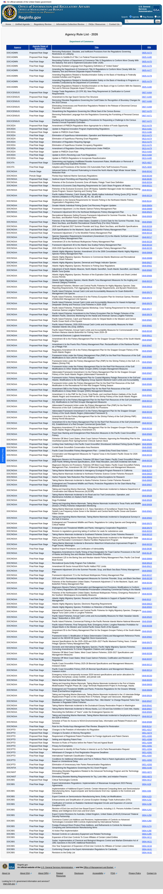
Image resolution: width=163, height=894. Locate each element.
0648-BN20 (147, 617)
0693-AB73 (147, 777)
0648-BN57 (147, 709)
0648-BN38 (147, 496)
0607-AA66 (147, 101)
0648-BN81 (147, 320)
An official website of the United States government (27, 2)
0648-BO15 (147, 534)
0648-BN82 (147, 326)
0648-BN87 (147, 373)
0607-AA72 (147, 121)
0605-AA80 (147, 87)
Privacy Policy (135, 873)
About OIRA (43, 873)
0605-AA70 (147, 61)
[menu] (22, 24)
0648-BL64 (147, 201)
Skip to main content (83, 1)
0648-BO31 (147, 417)
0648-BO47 (147, 588)
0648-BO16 (147, 233)
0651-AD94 (147, 749)
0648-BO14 (147, 670)
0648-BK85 (147, 179)
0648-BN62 (147, 637)
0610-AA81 (147, 129)
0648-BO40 (147, 583)
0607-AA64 (147, 92)
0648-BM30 (147, 684)
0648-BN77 (147, 309)
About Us (6, 873)
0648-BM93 (147, 480)
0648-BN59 (147, 216)
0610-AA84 (147, 155)
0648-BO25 (147, 406)
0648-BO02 (147, 451)
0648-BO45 (147, 331)
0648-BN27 (147, 262)
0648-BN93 (147, 712)
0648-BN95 (147, 447)
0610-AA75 (147, 142)
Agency (17, 47)
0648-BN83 (147, 362)
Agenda (135, 17)
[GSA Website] (156, 11)
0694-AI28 (146, 784)
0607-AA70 (147, 111)
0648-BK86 (147, 549)
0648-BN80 (147, 356)
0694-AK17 (147, 780)
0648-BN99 (147, 621)
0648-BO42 (147, 171)
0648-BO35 (147, 248)
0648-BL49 (147, 553)
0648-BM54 (147, 205)
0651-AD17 (147, 730)
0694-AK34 (147, 846)
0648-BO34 (147, 245)
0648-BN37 (147, 701)
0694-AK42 (147, 852)
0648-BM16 (147, 287)
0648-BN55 (147, 571)
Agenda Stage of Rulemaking (40, 47)
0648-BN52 (147, 266)
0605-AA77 (147, 70)
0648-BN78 (147, 314)
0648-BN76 (147, 303)
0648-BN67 (147, 345)
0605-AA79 (147, 81)
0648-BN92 (147, 395)
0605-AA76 (147, 66)
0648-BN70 (147, 523)
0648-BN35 (147, 490)
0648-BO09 (147, 226)
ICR (159, 17)
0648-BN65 (147, 222)
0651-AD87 (147, 756)
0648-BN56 (147, 444)
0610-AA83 (147, 152)
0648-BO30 (147, 676)
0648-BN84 (147, 368)
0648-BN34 (147, 696)
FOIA (113, 873)
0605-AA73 (147, 53)
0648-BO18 (147, 539)
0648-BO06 (147, 653)
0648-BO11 (147, 230)
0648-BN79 (147, 528)
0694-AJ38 (146, 804)
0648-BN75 (147, 642)
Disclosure (78, 873)
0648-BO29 (147, 455)
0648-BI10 (146, 599)
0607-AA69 (147, 107)
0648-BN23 (147, 212)
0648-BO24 (147, 195)
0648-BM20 (147, 474)
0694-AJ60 (146, 821)
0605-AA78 (147, 76)
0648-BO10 (147, 401)
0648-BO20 (147, 544)
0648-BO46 (147, 466)
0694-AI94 (146, 791)
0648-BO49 (147, 176)
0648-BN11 (147, 335)
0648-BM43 (147, 477)
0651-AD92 (147, 760)
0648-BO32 (147, 423)
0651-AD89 (147, 743)
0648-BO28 (147, 412)
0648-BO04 (147, 182)
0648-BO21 (147, 186)
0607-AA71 (147, 116)
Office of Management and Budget (98, 867)
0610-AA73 (147, 135)
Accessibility (98, 873)
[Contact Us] (114, 26)
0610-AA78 (147, 126)
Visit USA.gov (9, 884)
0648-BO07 (147, 659)
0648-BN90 (147, 384)
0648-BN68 (147, 276)
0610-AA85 (147, 158)
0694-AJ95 (146, 834)
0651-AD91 (147, 746)
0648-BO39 (147, 578)
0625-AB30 (147, 167)
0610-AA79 (147, 148)
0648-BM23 (147, 604)
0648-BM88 (147, 258)
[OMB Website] (8, 19)
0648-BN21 (147, 566)
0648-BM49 (147, 690)
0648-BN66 (147, 340)
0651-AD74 (147, 733)
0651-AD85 (147, 736)
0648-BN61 (147, 511)
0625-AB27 (147, 163)
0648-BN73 (147, 292)
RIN (149, 47)
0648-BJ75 (146, 470)
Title (97, 47)
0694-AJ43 (146, 810)
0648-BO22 (147, 190)
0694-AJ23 (146, 796)
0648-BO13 (147, 665)
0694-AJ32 (146, 800)
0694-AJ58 (146, 815)
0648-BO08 (147, 626)
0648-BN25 (147, 440)
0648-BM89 (147, 209)
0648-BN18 (147, 563)
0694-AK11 (147, 837)
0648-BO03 (147, 531)
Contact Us (151, 873)
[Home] (7, 26)
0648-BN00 (147, 434)
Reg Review (148, 17)
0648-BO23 (147, 281)
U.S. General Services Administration (57, 867)
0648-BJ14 (146, 726)
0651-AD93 (147, 764)
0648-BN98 (147, 722)
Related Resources (61, 874)
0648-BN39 (147, 500)
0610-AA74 (147, 139)
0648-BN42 (147, 705)
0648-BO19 (147, 716)
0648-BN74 (147, 298)
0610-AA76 (147, 145)
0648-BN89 (147, 379)
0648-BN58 (147, 504)
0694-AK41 (147, 849)
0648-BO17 (147, 237)
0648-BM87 (147, 611)
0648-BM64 (147, 559)
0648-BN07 (147, 485)
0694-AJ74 (146, 826)
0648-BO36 (147, 429)
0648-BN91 (147, 390)
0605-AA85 (147, 57)
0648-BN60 (147, 270)
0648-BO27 (147, 575)
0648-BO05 (147, 648)
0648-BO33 (147, 460)
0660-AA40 (147, 768)
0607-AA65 (147, 97)
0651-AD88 (147, 739)
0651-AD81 (147, 752)
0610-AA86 (147, 132)
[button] (22, 24)
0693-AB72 (147, 772)
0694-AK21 (147, 842)
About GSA (25, 873)
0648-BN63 (147, 518)
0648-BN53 (147, 607)
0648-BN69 (147, 351)
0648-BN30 (147, 631)
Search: (124, 17)
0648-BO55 (147, 594)
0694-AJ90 (146, 831)
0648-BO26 (147, 242)
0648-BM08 (147, 252)
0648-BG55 (147, 680)
